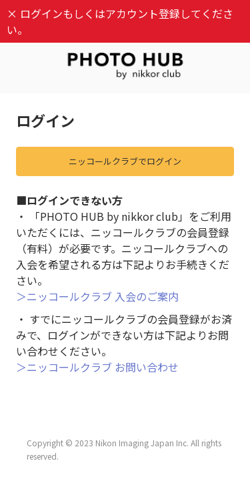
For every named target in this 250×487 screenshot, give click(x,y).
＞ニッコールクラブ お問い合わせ (97, 367)
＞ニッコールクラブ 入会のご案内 (97, 296)
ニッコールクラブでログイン (125, 161)
